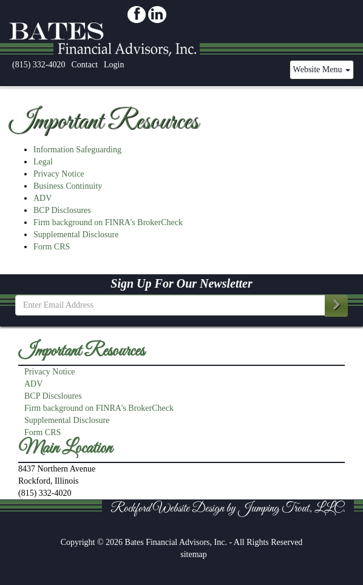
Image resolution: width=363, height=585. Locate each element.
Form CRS (51, 246)
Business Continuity (67, 186)
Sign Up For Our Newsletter (181, 283)
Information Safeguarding (77, 149)
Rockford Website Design (167, 508)
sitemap (193, 554)
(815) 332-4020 (39, 64)
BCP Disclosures (62, 210)
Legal (43, 161)
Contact (85, 64)
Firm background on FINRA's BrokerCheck (108, 222)
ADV (42, 198)
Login (114, 64)
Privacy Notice (58, 173)
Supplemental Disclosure (75, 234)
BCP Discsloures (53, 396)
